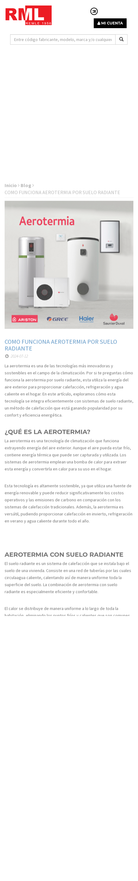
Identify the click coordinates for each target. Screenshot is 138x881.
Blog (27, 248)
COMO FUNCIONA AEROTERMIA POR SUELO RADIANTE (61, 407)
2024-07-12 (16, 418)
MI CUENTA (110, 23)
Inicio (12, 248)
